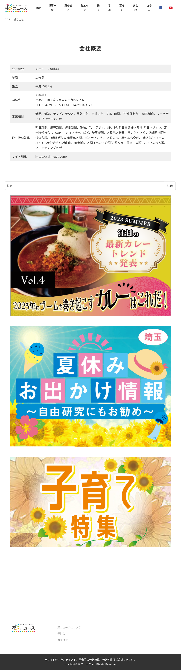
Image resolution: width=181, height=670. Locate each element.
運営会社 (62, 633)
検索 (170, 186)
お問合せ (62, 640)
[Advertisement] (62, 582)
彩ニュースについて (69, 627)
